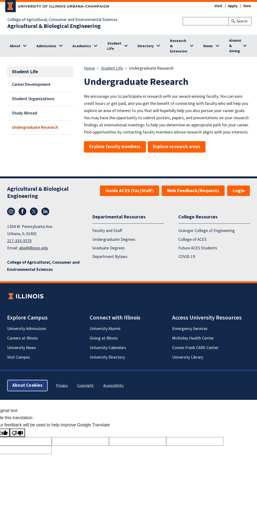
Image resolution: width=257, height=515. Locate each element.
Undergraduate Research (35, 127)
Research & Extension (178, 46)
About (15, 46)
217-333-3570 (19, 241)
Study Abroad (24, 113)
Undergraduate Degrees (113, 239)
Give (247, 6)
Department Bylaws (110, 257)
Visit (218, 6)
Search (241, 21)
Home (89, 68)
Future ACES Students (197, 248)
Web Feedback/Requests (193, 190)
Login (238, 190)
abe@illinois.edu (33, 248)
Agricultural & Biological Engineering (54, 26)
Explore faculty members (114, 147)
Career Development (31, 85)
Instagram (11, 211)
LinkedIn (45, 211)
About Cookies (27, 385)
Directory (146, 46)
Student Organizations (33, 99)
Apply (232, 6)
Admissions (46, 46)
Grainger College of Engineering (206, 231)
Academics (81, 46)
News (208, 46)
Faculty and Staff (107, 231)
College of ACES (192, 239)
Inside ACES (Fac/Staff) (129, 190)
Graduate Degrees (108, 248)
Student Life (114, 46)
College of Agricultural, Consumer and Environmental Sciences (62, 20)
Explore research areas (176, 147)
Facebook (22, 211)
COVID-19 (186, 257)
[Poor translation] (17, 432)
